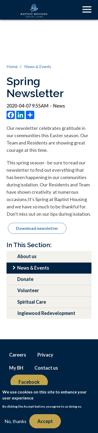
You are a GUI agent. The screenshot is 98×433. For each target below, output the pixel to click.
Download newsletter (37, 228)
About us (27, 256)
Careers (17, 355)
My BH (16, 368)
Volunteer (28, 290)
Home (12, 66)
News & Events (37, 66)
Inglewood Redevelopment (46, 313)
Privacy (45, 355)
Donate (25, 279)
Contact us (46, 368)
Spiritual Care (31, 302)
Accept (45, 421)
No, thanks (15, 421)
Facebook (29, 382)
